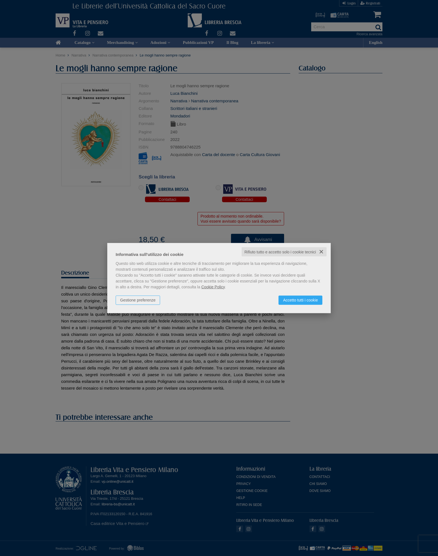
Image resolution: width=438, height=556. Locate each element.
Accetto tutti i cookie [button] (300, 300)
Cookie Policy (213, 286)
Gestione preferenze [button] (138, 300)
